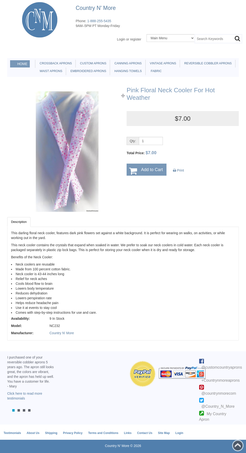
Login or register (129, 39)
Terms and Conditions (103, 433)
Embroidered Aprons (87, 71)
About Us (33, 433)
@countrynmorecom (218, 393)
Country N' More (61, 333)
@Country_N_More (217, 406)
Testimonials (12, 433)
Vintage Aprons (162, 63)
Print (178, 170)
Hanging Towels (127, 71)
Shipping (51, 433)
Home (22, 64)
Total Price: (141, 152)
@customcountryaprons (221, 367)
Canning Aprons (127, 63)
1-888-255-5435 (99, 21)
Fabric (155, 71)
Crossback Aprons (55, 63)
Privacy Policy (72, 433)
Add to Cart (152, 169)
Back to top (238, 446)
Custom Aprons (92, 63)
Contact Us (144, 433)
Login (179, 433)
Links (127, 433)
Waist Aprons (50, 71)
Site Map (164, 433)
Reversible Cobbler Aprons (207, 63)
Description (19, 222)
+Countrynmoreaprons (220, 380)
